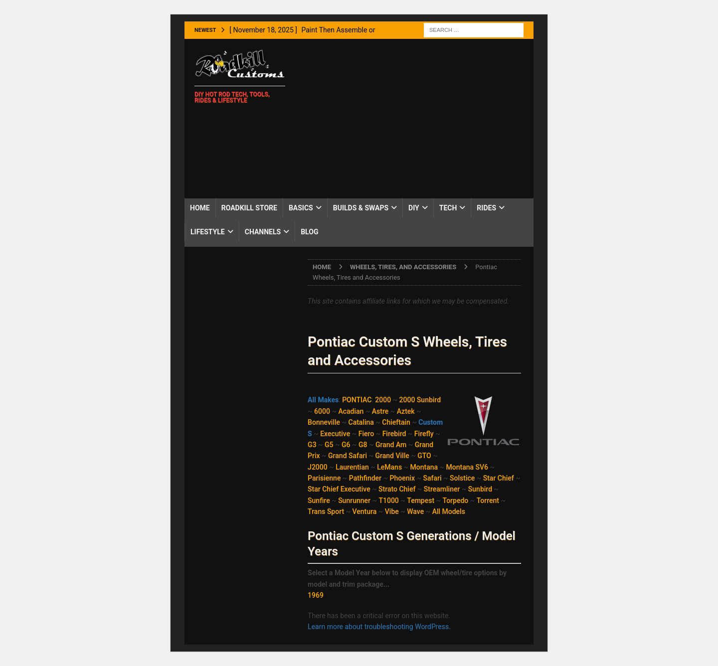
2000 (383, 400)
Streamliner (442, 489)
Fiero (366, 434)
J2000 (318, 467)
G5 (329, 445)
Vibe (392, 511)
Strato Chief (396, 489)
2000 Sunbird (420, 400)
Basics (301, 208)
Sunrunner (354, 500)
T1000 (388, 500)
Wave (415, 511)
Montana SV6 (467, 467)
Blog (309, 232)
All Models (448, 511)
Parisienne (324, 478)
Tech (448, 208)
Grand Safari (347, 456)
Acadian (350, 411)
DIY (413, 208)
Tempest (420, 500)
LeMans (389, 467)
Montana (424, 467)
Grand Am (390, 445)
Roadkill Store (249, 208)
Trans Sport (326, 511)
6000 (322, 411)
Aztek (406, 411)
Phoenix (402, 478)
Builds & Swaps (360, 208)
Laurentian (352, 467)
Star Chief (498, 478)
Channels (263, 232)
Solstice (462, 478)
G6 (346, 445)
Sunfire (319, 500)
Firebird (394, 434)
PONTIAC (356, 400)
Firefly (424, 434)
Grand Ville (392, 456)
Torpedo (456, 500)
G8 (363, 445)
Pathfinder (365, 478)
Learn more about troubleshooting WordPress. (379, 627)
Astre (380, 411)
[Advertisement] (414, 118)
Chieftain (396, 422)
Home (200, 208)
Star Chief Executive (339, 489)
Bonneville (324, 422)
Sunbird (480, 489)
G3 (312, 445)
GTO (424, 456)
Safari (432, 478)
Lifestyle (207, 232)
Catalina (361, 422)
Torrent (488, 500)
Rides (486, 208)
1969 (316, 595)
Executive (335, 434)
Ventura (365, 511)
